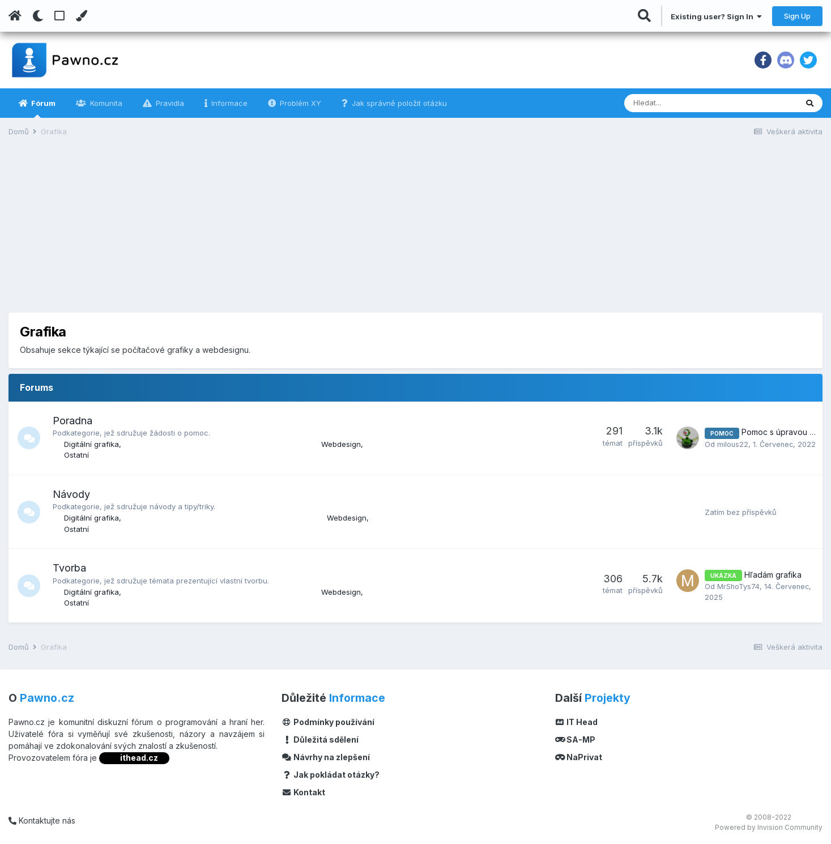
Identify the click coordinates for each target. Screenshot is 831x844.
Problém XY (299, 103)
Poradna (72, 421)
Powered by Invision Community (769, 827)
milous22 (733, 439)
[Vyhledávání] (681, 103)
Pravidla (169, 103)
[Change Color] (81, 15)
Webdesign (341, 444)
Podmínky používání (328, 722)
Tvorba (69, 568)
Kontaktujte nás (41, 820)
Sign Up (797, 15)
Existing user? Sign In (716, 16)
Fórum (42, 108)
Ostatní (76, 454)
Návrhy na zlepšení (326, 757)
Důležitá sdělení (320, 739)
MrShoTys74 (738, 586)
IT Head (576, 722)
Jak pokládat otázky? (331, 774)
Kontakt (303, 792)
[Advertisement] (416, 233)
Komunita (105, 103)
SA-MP (575, 739)
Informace (228, 103)
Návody (71, 494)
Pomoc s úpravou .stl (780, 427)
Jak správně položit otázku (398, 103)
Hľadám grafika (773, 574)
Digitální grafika (91, 444)
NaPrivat (579, 757)
